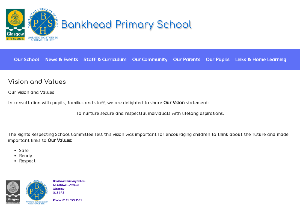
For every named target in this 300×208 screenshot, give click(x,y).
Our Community (149, 60)
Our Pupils (217, 60)
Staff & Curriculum (105, 60)
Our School (26, 60)
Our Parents (186, 60)
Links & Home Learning (260, 60)
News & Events (61, 60)
